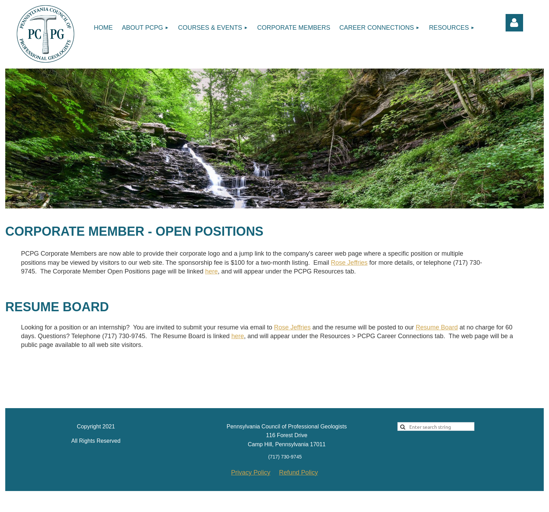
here (211, 271)
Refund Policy (298, 472)
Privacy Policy (250, 472)
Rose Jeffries (349, 262)
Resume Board (437, 327)
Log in (514, 22)
